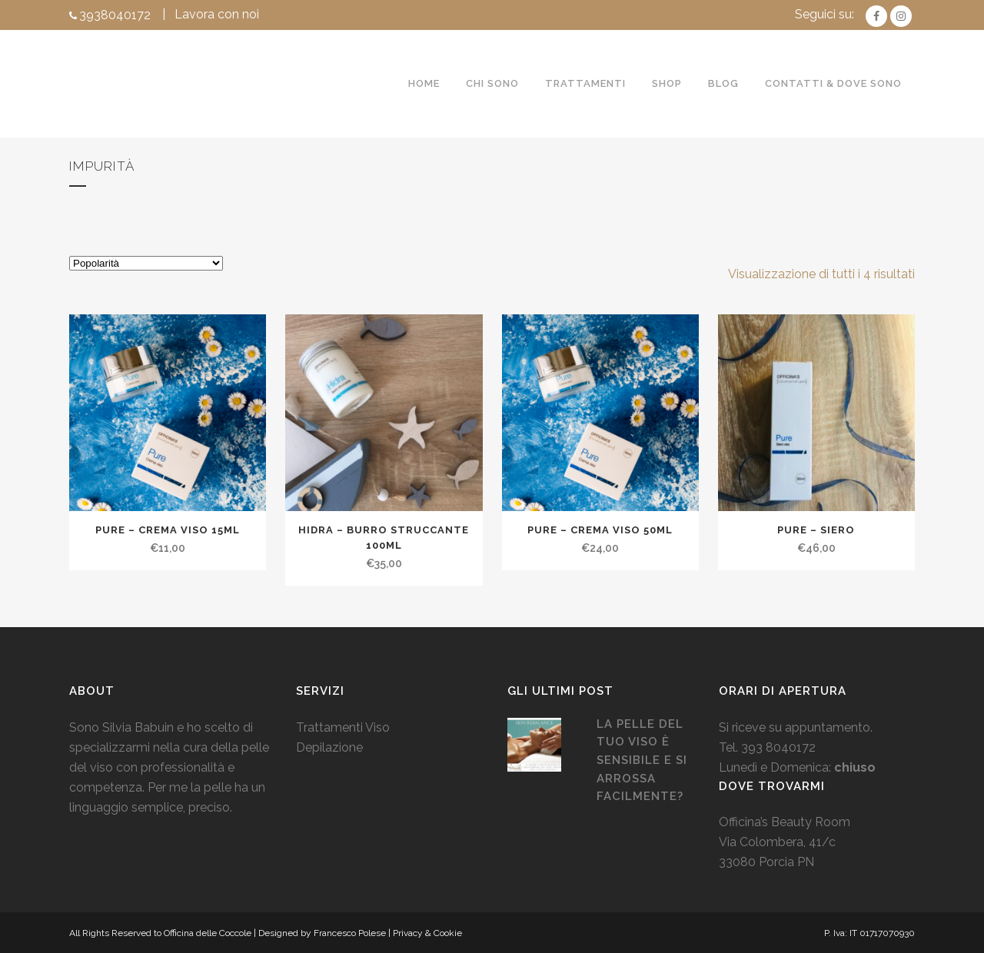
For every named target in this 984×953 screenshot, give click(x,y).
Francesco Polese (350, 933)
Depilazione (329, 747)
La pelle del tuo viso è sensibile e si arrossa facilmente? (642, 760)
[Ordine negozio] (146, 263)
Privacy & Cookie (427, 933)
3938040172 (115, 15)
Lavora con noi (217, 14)
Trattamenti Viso (343, 727)
